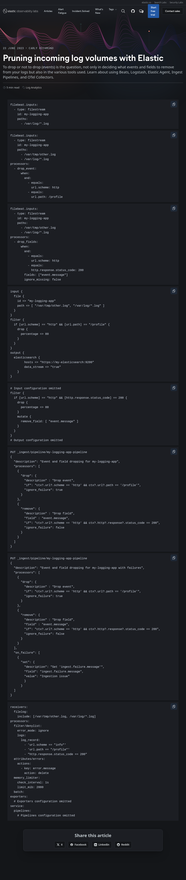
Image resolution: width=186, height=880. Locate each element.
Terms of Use (28, 844)
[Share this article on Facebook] (78, 793)
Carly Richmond (41, 48)
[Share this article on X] (59, 793)
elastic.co (146, 2)
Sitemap (26, 832)
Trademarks (10, 844)
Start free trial (153, 11)
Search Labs (160, 2)
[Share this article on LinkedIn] (102, 793)
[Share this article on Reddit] (123, 793)
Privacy (43, 844)
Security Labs (176, 2)
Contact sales (172, 11)
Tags (113, 9)
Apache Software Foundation (150, 865)
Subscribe (10, 832)
